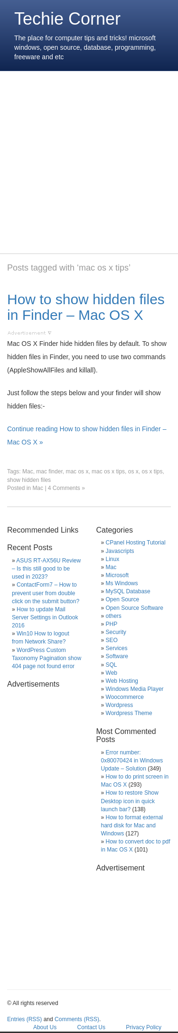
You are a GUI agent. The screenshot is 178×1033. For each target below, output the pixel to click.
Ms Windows (122, 583)
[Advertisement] (89, 162)
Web (111, 673)
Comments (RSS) (77, 1019)
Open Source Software (134, 608)
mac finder (49, 471)
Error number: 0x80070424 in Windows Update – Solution (132, 760)
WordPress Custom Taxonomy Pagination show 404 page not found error (46, 658)
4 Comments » (66, 488)
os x (133, 471)
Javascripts (120, 551)
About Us (44, 1027)
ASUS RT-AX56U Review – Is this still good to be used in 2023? (46, 568)
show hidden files (29, 480)
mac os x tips (108, 471)
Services (117, 648)
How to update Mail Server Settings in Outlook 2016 (45, 617)
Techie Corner (67, 18)
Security (116, 632)
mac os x (77, 471)
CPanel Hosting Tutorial (136, 542)
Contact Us (91, 1027)
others (114, 616)
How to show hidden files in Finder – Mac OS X (86, 307)
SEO (112, 640)
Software (117, 656)
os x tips (151, 471)
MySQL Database (128, 591)
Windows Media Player (135, 689)
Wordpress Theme (129, 713)
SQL (111, 664)
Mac (27, 471)
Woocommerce (125, 697)
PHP (112, 624)
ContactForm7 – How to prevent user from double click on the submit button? (45, 592)
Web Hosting (122, 681)
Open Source (123, 599)
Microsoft (117, 575)
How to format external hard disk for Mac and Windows (132, 825)
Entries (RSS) (24, 1019)
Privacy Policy (143, 1027)
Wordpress (119, 705)
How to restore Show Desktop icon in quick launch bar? (130, 800)
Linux (113, 559)
